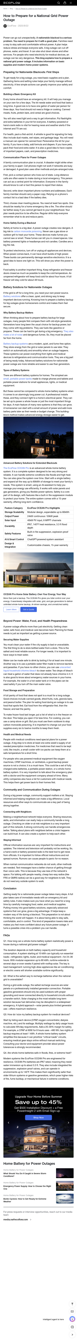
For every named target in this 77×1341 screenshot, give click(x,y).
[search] (58, 3)
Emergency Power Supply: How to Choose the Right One (27, 1187)
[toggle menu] (71, 3)
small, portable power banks (17, 378)
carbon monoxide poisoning (27, 231)
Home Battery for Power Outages (18, 1170)
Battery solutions (12, 296)
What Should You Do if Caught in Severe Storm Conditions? (24, 1174)
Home (5, 8)
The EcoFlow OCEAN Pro (16, 468)
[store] (65, 3)
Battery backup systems (15, 343)
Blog (11, 8)
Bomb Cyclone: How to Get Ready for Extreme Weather (24, 1200)
